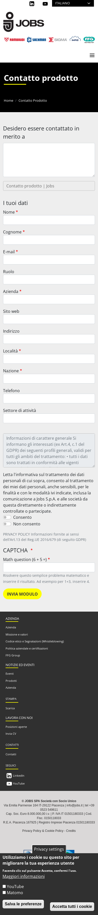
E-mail (9, 252)
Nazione (11, 371)
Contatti (11, 754)
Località (10, 351)
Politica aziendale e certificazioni (27, 648)
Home (8, 100)
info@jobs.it (75, 805)
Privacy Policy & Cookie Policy (42, 831)
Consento (22, 517)
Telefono (11, 390)
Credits (71, 831)
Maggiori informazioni (24, 876)
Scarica (10, 708)
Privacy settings (49, 849)
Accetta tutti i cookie (72, 906)
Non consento (26, 524)
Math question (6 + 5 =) (25, 559)
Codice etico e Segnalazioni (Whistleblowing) (35, 641)
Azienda (10, 291)
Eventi (10, 673)
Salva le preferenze (23, 904)
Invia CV (11, 733)
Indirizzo (11, 331)
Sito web (11, 311)
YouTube (19, 783)
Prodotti (11, 681)
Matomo (15, 892)
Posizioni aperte (16, 727)
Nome (9, 212)
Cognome (12, 232)
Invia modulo (22, 594)
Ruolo (8, 271)
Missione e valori (17, 634)
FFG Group (13, 655)
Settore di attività (19, 410)
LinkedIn (18, 775)
